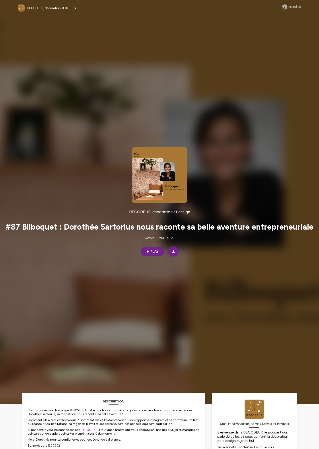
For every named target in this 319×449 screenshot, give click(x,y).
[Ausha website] (291, 7)
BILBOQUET (89, 430)
